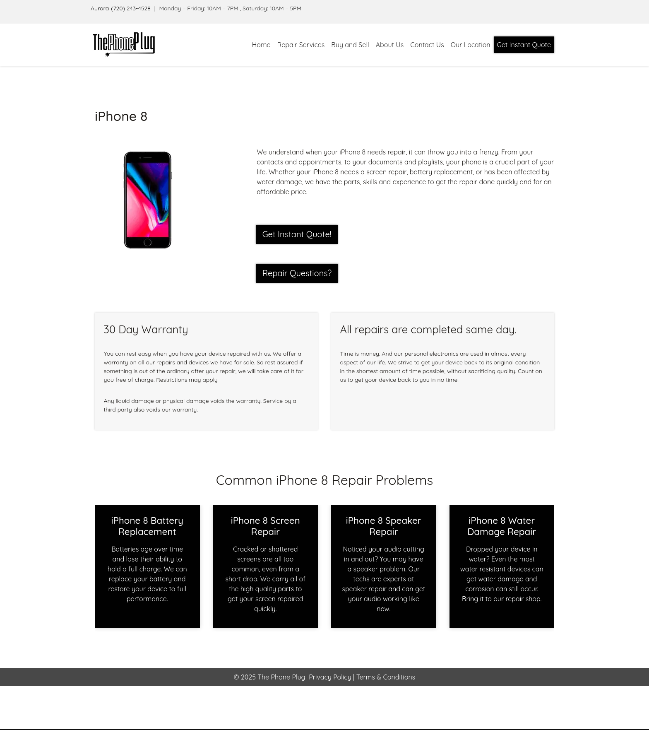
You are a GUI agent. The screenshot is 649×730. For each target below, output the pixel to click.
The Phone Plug (281, 677)
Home (261, 45)
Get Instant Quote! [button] (297, 234)
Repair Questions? (297, 273)
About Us (390, 45)
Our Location (470, 45)
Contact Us (427, 45)
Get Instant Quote (524, 45)
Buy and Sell (350, 45)
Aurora (100, 8)
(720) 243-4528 (131, 8)
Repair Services (301, 45)
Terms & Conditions (384, 677)
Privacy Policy (330, 677)
